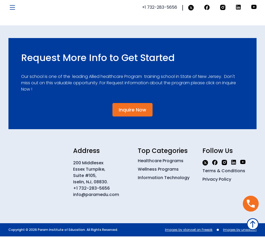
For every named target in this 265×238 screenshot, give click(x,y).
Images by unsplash (240, 231)
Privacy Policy (216, 181)
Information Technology (164, 179)
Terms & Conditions (223, 172)
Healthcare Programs (160, 162)
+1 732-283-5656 (91, 190)
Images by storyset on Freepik (188, 231)
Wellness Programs (158, 171)
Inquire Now (132, 111)
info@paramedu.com (96, 196)
